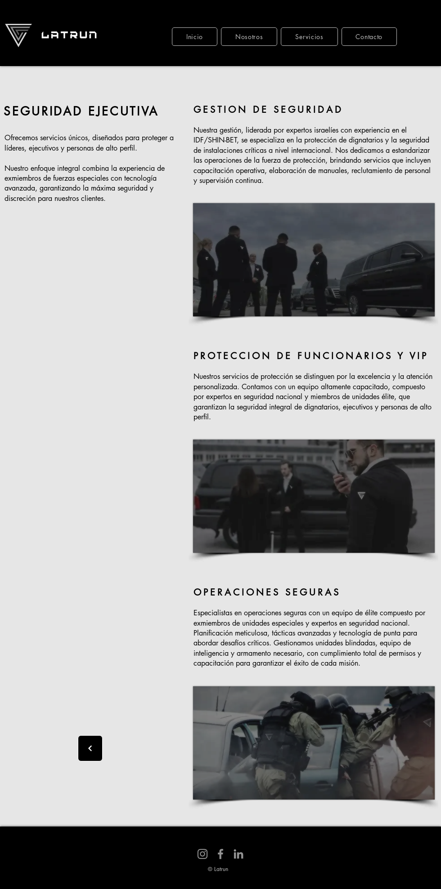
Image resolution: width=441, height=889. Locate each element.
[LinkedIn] (238, 854)
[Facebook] (220, 854)
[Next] (90, 748)
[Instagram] (202, 854)
